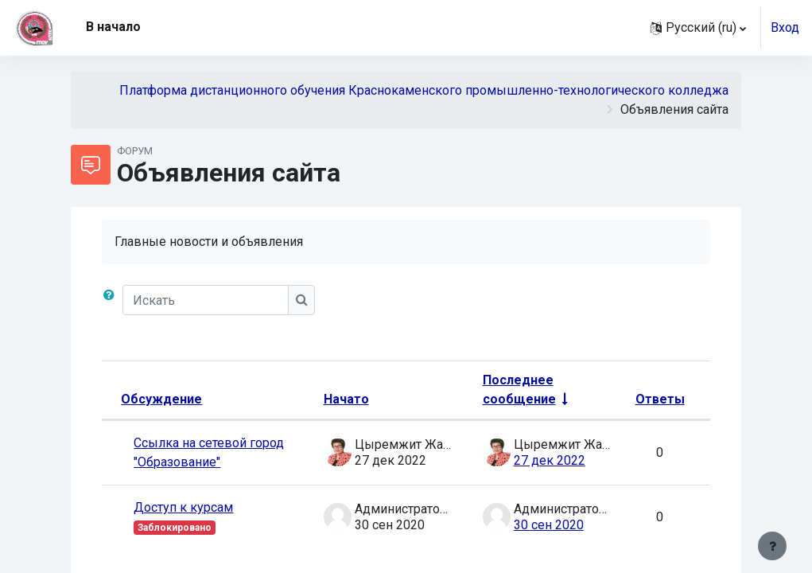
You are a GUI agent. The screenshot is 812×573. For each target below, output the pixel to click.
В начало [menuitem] (113, 26)
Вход (785, 27)
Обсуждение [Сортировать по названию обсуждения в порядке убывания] (161, 399)
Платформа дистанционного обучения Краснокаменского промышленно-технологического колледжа (423, 90)
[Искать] (205, 300)
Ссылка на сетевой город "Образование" (209, 452)
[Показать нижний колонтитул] (772, 546)
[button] (698, 28)
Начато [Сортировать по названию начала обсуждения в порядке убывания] (346, 399)
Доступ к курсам (183, 507)
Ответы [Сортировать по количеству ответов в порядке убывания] (660, 399)
